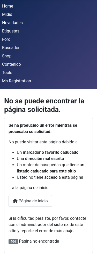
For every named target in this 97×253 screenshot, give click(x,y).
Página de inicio (30, 200)
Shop (6, 56)
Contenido (11, 64)
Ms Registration (16, 80)
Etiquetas (10, 31)
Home (7, 6)
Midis (7, 14)
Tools (7, 72)
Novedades (12, 22)
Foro (6, 39)
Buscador (11, 47)
